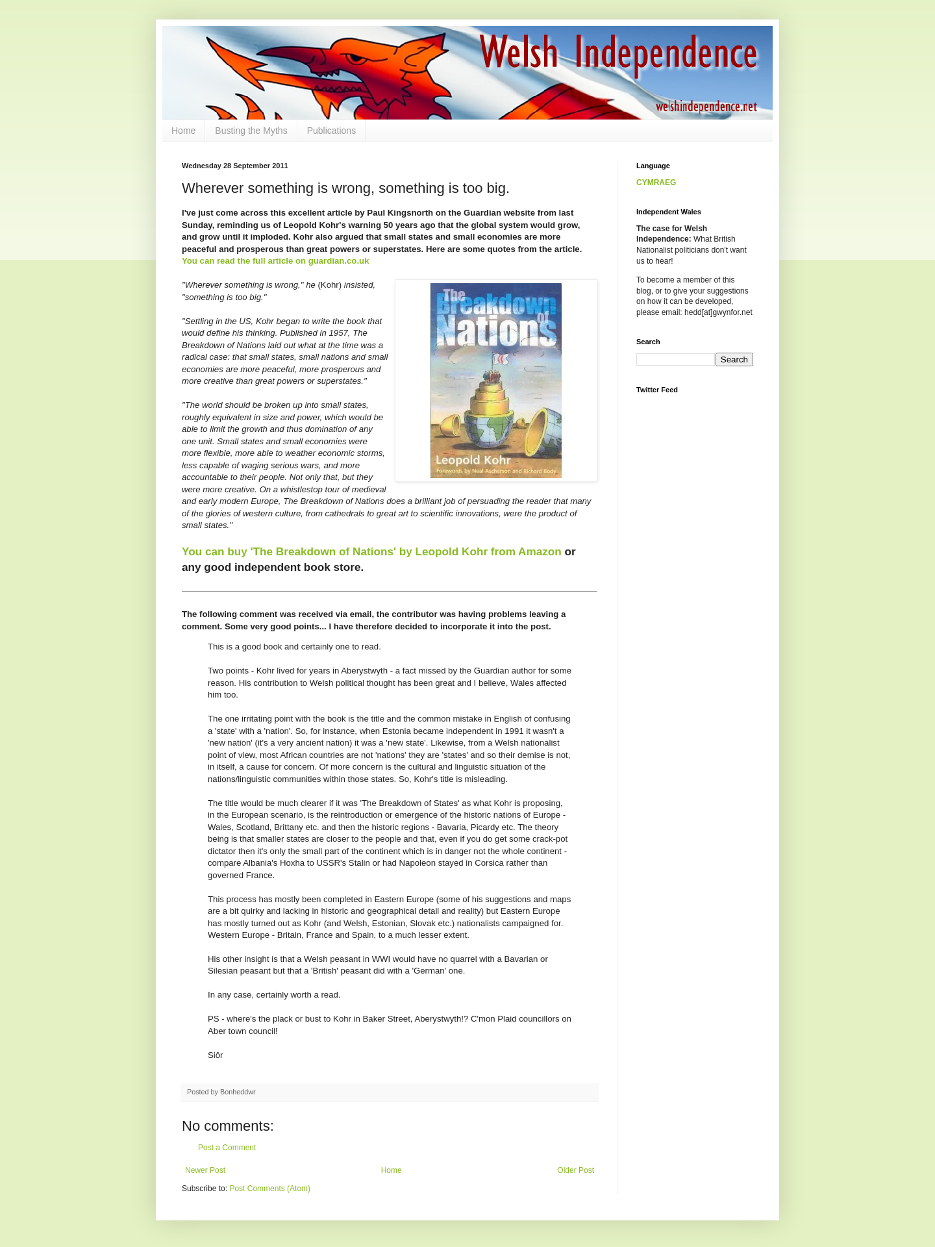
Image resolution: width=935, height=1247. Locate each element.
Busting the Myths (251, 130)
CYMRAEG (656, 182)
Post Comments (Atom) (269, 1188)
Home (183, 130)
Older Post (575, 1170)
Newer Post (205, 1170)
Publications (331, 130)
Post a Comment (227, 1147)
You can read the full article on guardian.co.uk (275, 261)
